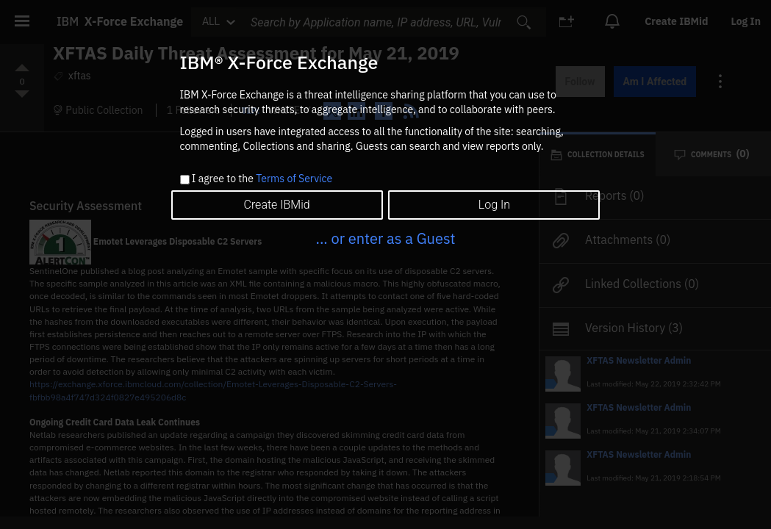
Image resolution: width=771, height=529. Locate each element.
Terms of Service (294, 178)
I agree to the (262, 179)
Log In (494, 205)
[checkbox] (185, 179)
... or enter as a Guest (385, 238)
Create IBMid (276, 205)
